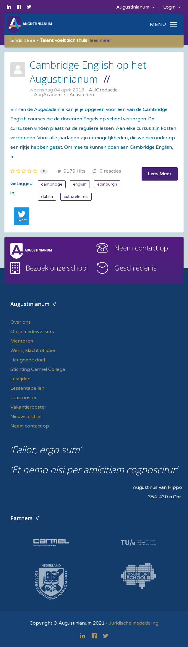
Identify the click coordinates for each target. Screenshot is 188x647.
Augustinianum (135, 7)
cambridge (51, 184)
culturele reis (76, 196)
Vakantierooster (28, 407)
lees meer (100, 40)
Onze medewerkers (32, 332)
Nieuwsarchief (26, 417)
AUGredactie (103, 90)
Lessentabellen (27, 388)
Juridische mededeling (133, 623)
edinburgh (107, 184)
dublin (47, 196)
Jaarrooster (23, 398)
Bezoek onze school (56, 268)
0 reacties (107, 171)
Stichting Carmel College (37, 369)
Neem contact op (141, 248)
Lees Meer (159, 174)
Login (172, 7)
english (80, 184)
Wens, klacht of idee (32, 350)
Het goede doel (27, 360)
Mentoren (21, 341)
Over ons (20, 322)
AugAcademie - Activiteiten (64, 94)
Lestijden (20, 379)
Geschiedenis (135, 268)
